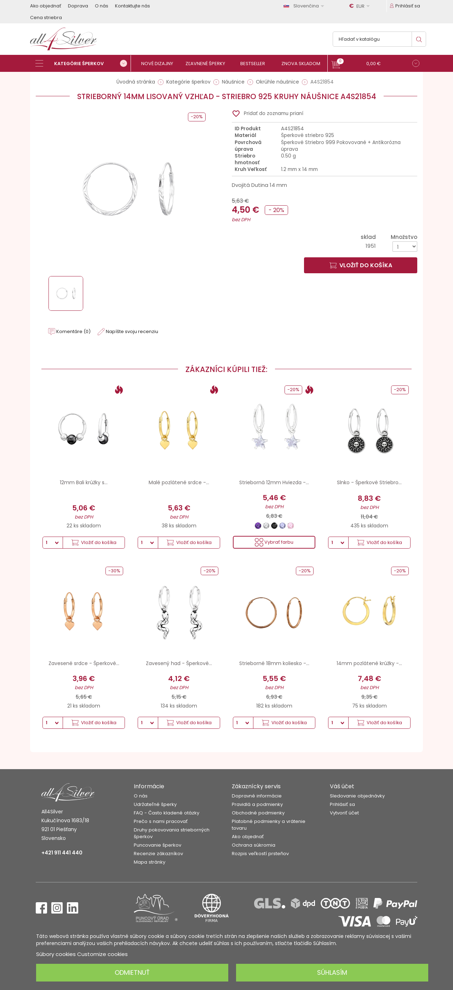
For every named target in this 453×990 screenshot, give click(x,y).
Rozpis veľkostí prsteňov (260, 853)
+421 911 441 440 (61, 852)
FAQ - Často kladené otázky (166, 812)
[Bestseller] (256, 63)
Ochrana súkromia (253, 845)
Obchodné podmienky (258, 812)
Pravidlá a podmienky (257, 804)
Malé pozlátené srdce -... (179, 482)
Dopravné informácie (257, 795)
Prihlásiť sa (342, 804)
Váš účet (342, 786)
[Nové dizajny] (160, 63)
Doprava (78, 6)
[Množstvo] (404, 246)
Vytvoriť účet (344, 812)
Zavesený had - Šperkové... (179, 663)
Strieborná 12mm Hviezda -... (274, 482)
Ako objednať (45, 6)
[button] (375, 64)
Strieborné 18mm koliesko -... (274, 663)
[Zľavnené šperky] (208, 63)
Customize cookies (102, 954)
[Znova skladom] (303, 63)
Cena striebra (46, 18)
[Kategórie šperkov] (83, 63)
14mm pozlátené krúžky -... (369, 663)
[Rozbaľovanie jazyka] (305, 6)
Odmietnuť (132, 972)
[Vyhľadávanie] (379, 39)
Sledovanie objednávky (357, 795)
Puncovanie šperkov (157, 845)
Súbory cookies (56, 954)
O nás (101, 6)
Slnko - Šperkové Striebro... (369, 482)
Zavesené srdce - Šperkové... (83, 663)
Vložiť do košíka (360, 265)
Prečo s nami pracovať (161, 821)
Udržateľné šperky (155, 804)
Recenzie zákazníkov (158, 853)
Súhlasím (332, 972)
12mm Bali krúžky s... (84, 482)
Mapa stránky (149, 862)
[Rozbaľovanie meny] (360, 6)
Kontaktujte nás (132, 6)
